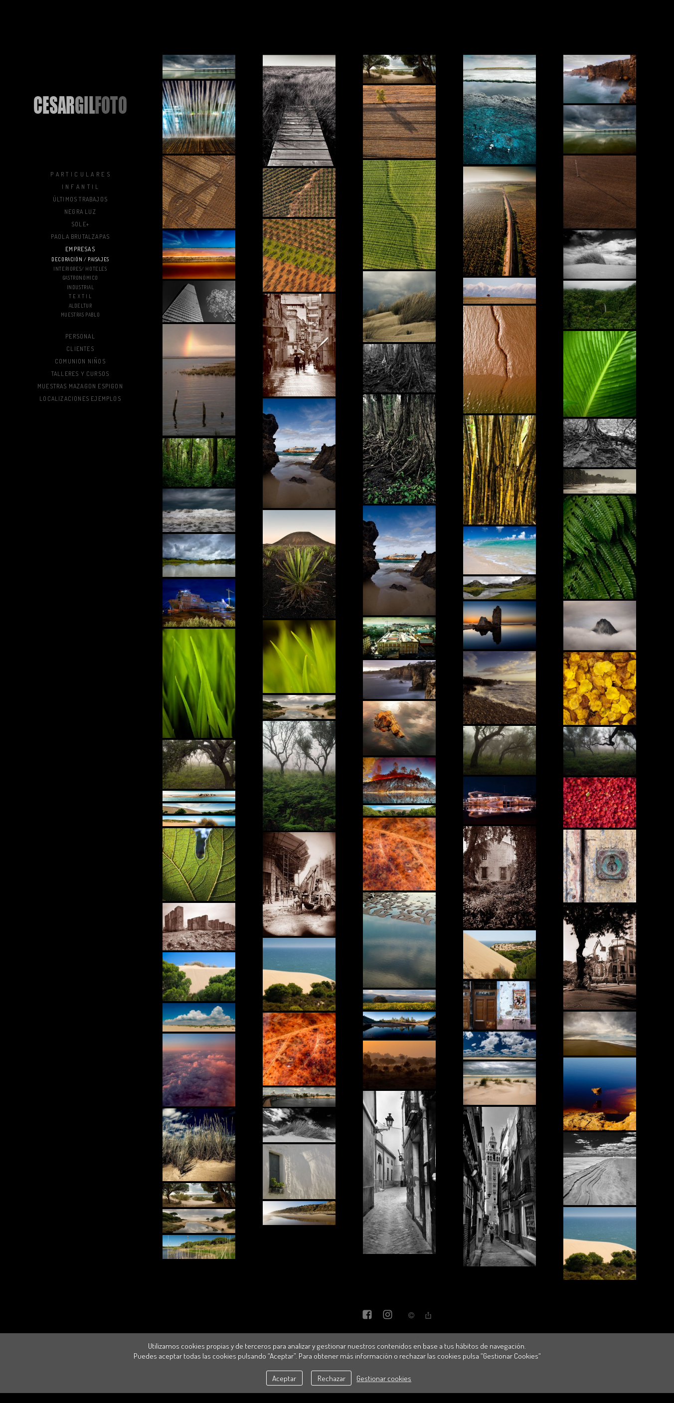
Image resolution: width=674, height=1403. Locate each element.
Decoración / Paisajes (80, 259)
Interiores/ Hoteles (80, 269)
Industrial (80, 287)
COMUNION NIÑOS (80, 361)
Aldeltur (80, 306)
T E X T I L (80, 296)
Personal (80, 336)
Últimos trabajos (80, 199)
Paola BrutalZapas (80, 236)
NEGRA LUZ (80, 211)
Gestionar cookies (383, 1378)
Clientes (80, 348)
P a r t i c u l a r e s (80, 174)
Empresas (80, 249)
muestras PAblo (80, 315)
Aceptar (284, 1378)
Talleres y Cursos (80, 373)
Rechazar (331, 1378)
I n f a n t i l (80, 186)
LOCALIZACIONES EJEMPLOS (80, 398)
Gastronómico (80, 278)
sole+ (80, 224)
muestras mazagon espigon (80, 386)
